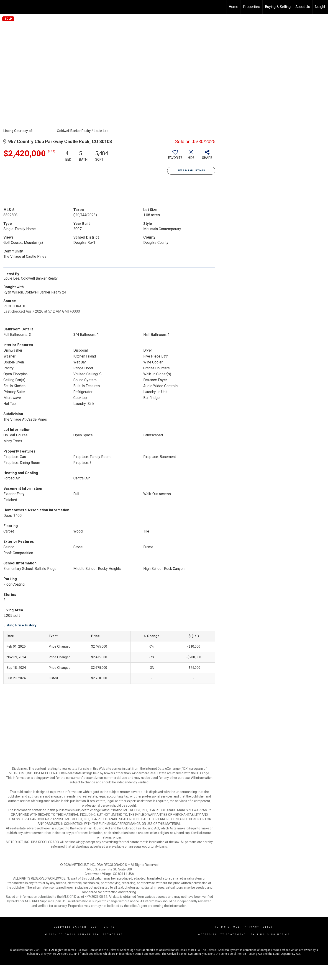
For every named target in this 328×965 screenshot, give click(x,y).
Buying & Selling (278, 7)
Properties (251, 7)
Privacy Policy (258, 927)
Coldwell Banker (70, 927)
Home (233, 7)
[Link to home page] (5, 7)
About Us (302, 7)
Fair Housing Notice (270, 934)
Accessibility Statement (222, 934)
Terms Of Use (227, 927)
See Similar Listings (191, 170)
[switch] (175, 156)
